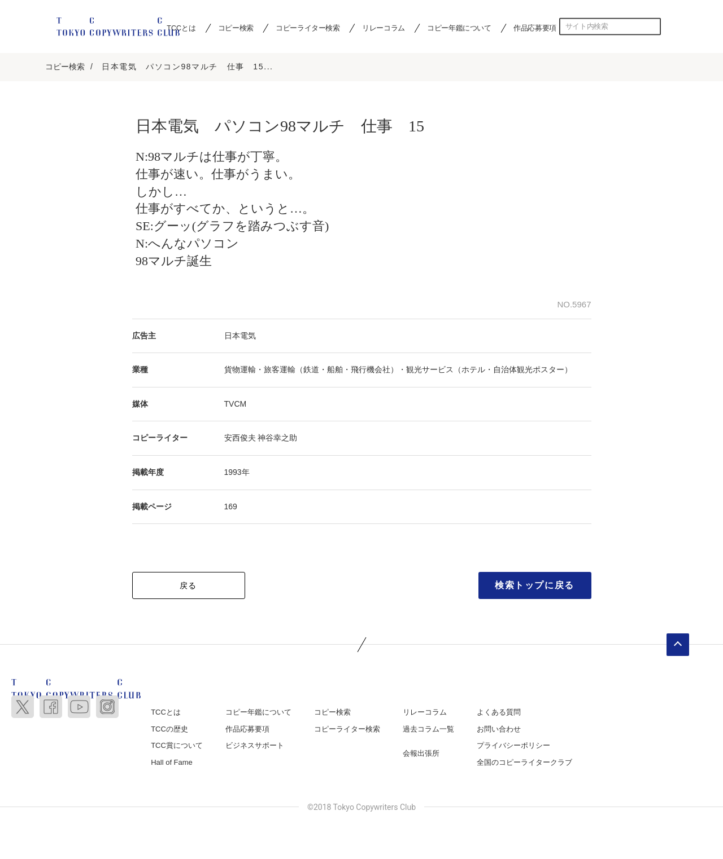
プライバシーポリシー (513, 746)
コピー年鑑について (459, 28)
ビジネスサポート (254, 746)
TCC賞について (177, 746)
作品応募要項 (534, 28)
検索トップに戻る (534, 586)
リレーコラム (383, 28)
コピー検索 (236, 28)
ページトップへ (678, 646)
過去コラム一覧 (428, 730)
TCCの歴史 (169, 730)
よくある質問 (499, 713)
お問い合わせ (499, 730)
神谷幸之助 (277, 438)
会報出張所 (421, 754)
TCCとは (166, 713)
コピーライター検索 (307, 28)
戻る (188, 586)
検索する (652, 26)
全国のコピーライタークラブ (524, 763)
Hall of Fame (172, 763)
